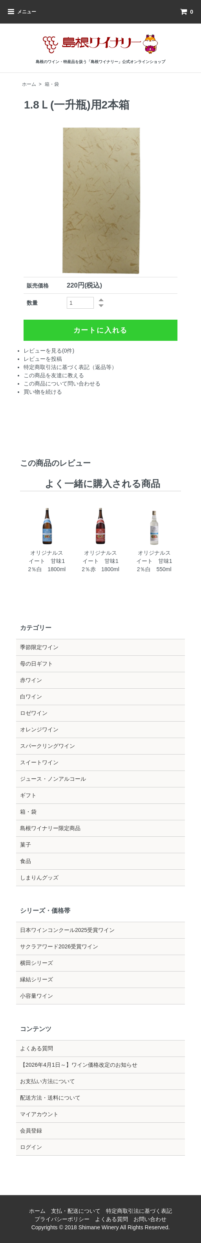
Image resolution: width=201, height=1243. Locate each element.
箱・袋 (52, 84)
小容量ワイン (36, 996)
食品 (25, 861)
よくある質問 (36, 1048)
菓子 (25, 844)
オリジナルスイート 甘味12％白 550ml (154, 561)
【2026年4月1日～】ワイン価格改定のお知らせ (78, 1065)
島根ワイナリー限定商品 (50, 828)
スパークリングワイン (47, 746)
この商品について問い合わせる (62, 383)
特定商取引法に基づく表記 (139, 1211)
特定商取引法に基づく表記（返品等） (70, 367)
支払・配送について (75, 1211)
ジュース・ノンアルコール (53, 779)
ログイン (31, 1147)
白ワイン (31, 696)
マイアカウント (39, 1114)
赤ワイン (31, 680)
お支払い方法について (47, 1081)
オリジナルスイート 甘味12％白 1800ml (47, 561)
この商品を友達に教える (54, 375)
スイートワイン (39, 762)
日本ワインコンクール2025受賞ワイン (67, 930)
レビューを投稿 (43, 359)
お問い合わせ (149, 1219)
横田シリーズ (36, 963)
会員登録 (31, 1130)
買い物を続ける (43, 392)
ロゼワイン (34, 713)
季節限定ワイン (39, 647)
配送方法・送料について (50, 1098)
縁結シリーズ (36, 979)
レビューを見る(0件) (49, 350)
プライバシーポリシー (62, 1219)
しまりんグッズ (39, 877)
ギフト (28, 795)
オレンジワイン (39, 729)
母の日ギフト (36, 663)
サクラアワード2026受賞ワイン (59, 946)
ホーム (29, 84)
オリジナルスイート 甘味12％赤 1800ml (100, 561)
